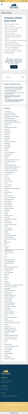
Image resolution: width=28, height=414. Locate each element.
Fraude (6, 231)
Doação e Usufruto (8, 215)
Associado (6, 129)
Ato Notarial (7, 134)
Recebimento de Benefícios (10, 317)
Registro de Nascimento (10, 328)
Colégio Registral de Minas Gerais (12, 167)
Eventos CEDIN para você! (13, 19)
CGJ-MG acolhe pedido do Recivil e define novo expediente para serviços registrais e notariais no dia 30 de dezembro (14, 100)
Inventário (6, 246)
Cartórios (6, 150)
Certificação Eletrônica (9, 161)
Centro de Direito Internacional (11, 159)
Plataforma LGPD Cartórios (10, 295)
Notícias (16, 63)
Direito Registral (14, 61)
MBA (5, 265)
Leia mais (13, 67)
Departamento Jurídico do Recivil (12, 188)
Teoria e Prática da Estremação (11, 346)
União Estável (7, 356)
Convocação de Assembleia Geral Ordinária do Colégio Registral (14, 93)
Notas (5, 279)
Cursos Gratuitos (8, 185)
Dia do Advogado (8, 192)
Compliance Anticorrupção (10, 168)
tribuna (6, 355)
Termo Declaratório (8, 347)
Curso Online (7, 179)
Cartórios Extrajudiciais (9, 152)
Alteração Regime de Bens (10, 120)
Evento (12, 62)
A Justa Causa (7, 111)
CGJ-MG (6, 163)
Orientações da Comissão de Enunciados (13, 285)
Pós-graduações (8, 301)
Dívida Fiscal (7, 210)
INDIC (5, 240)
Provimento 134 (8, 310)
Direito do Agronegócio (9, 197)
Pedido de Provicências (9, 290)
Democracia (7, 186)
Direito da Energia (8, 195)
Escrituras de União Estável (10, 224)
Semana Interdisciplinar (9, 331)
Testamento (7, 351)
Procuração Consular (9, 304)
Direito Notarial (7, 201)
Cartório (6, 149)
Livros (5, 258)
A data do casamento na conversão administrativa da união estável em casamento (12, 96)
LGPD (5, 254)
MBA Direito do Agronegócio (11, 267)
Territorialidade (7, 349)
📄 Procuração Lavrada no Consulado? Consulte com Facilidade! (13, 90)
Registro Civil (7, 326)
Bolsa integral (7, 145)
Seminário (6, 333)
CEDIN (15, 60)
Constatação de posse (9, 172)
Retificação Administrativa (10, 329)
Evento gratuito (8, 228)
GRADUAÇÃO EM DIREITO (10, 235)
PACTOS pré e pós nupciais (10, 286)
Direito (6, 194)
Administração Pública (9, 118)
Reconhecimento (8, 321)
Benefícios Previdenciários (10, 141)
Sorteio (6, 340)
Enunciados (7, 221)
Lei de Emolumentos (9, 252)
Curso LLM (6, 177)
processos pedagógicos (9, 303)
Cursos (6, 183)
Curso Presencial (8, 181)
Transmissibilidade (8, 353)
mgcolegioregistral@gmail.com (9, 396)
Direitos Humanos (8, 206)
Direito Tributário (8, 204)
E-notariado (7, 217)
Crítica (5, 176)
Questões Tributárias (9, 313)
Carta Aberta (7, 147)
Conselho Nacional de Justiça (11, 170)
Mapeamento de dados (9, 259)
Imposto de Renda (8, 237)
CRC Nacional (7, 174)
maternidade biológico (9, 261)
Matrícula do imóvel (8, 263)
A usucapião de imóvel (9, 113)
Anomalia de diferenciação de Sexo (12, 122)
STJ (5, 342)
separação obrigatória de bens (11, 335)
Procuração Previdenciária (10, 306)
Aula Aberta (7, 136)
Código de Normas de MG (10, 165)
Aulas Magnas (9, 60)
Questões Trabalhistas (9, 312)
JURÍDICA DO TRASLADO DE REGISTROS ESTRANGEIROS (13, 250)
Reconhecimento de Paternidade (12, 322)
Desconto (6, 190)
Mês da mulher (7, 270)
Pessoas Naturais (8, 294)
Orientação (7, 283)
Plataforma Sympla (8, 297)
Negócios (6, 277)
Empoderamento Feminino (10, 219)
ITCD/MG (6, 247)
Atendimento (7, 132)
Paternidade (7, 288)
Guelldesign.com (19, 405)
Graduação (6, 233)
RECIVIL (6, 319)
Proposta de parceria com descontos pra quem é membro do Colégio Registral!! (13, 88)
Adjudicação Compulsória (10, 114)
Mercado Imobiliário (8, 268)
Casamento (7, 156)
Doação (6, 213)
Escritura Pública (8, 222)
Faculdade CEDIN (8, 229)
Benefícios (6, 140)
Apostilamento (7, 123)
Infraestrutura (18, 62)
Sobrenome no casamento (10, 338)
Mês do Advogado (8, 272)
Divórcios (6, 212)
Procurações (7, 308)
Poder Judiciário (8, 299)
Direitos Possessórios (9, 208)
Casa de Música (7, 154)
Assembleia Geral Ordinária (10, 127)
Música (6, 276)
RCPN (5, 315)
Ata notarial (7, 131)
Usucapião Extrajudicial (9, 358)
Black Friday (7, 143)
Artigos (6, 125)
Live (5, 256)
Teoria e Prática (8, 344)
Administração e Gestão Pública (14, 59)
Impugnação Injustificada (10, 238)
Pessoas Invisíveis (8, 292)
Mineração (11, 63)
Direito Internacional (9, 199)
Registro (6, 324)
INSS (5, 244)
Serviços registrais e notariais (11, 337)
